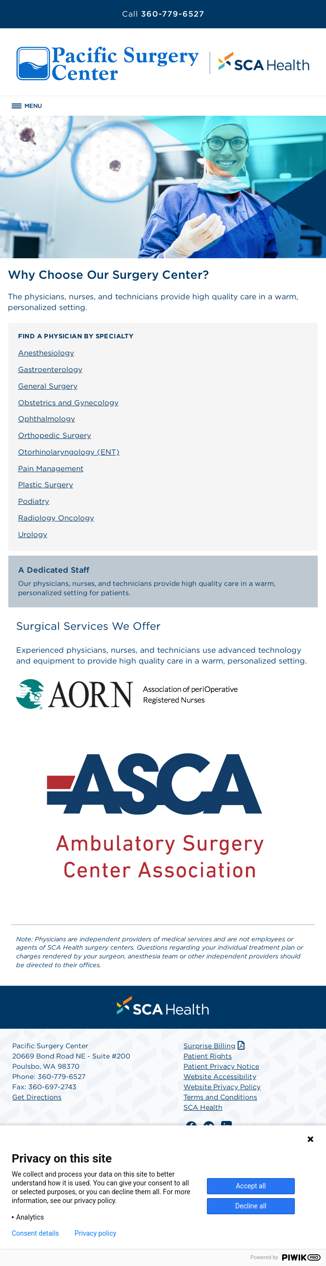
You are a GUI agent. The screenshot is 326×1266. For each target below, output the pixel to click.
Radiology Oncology (56, 518)
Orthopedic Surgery (54, 435)
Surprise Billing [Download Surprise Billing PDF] (214, 1046)
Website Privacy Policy (222, 1087)
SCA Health (203, 1107)
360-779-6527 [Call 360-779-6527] (163, 14)
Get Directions (36, 1097)
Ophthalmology (46, 419)
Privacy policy (95, 1233)
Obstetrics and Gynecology (68, 402)
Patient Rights (207, 1056)
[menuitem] (163, 1005)
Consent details (35, 1233)
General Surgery (48, 386)
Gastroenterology (50, 369)
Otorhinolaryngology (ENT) (69, 452)
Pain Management (50, 468)
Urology (32, 534)
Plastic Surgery (45, 484)
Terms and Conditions (220, 1097)
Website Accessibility (219, 1076)
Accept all (251, 1186)
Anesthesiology (46, 353)
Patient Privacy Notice (221, 1066)
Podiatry (33, 501)
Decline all (250, 1206)
